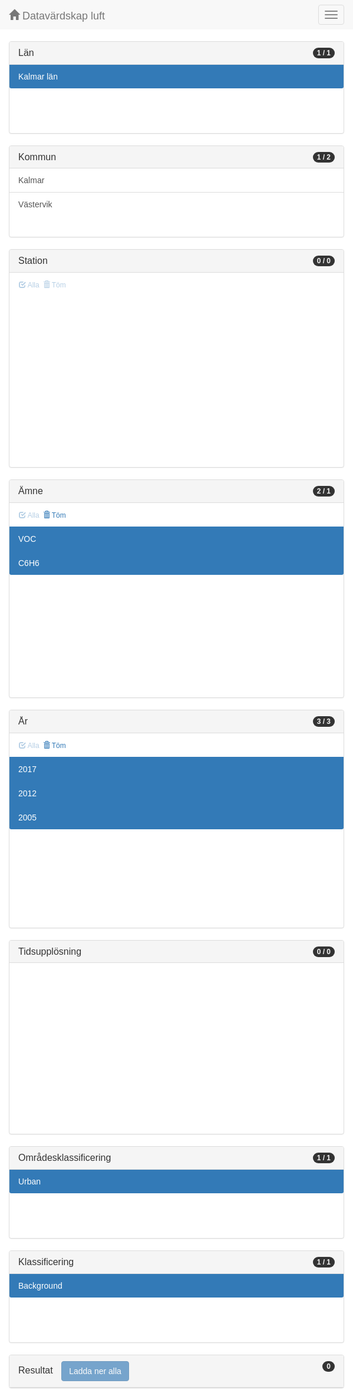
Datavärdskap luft (57, 15)
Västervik (35, 204)
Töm (54, 515)
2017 (27, 769)
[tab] (176, 1371)
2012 (27, 793)
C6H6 (28, 563)
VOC (27, 539)
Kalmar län (38, 76)
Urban (29, 1181)
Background (40, 1285)
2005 (27, 817)
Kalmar (31, 180)
